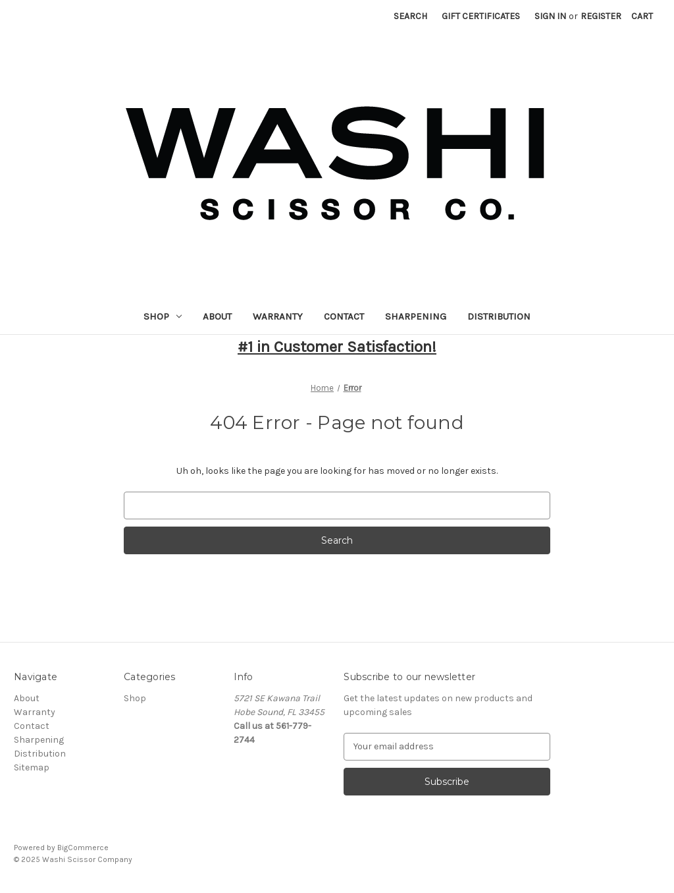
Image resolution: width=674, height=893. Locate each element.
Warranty (278, 316)
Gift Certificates (481, 16)
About (217, 316)
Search (410, 16)
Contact (344, 316)
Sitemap (31, 767)
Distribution (499, 316)
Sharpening (415, 316)
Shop (162, 316)
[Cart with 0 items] (642, 16)
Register (601, 16)
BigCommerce (83, 847)
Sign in (550, 16)
